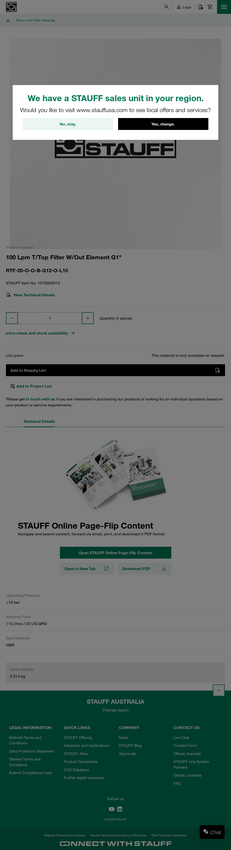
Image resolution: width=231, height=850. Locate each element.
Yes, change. (163, 123)
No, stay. (68, 123)
